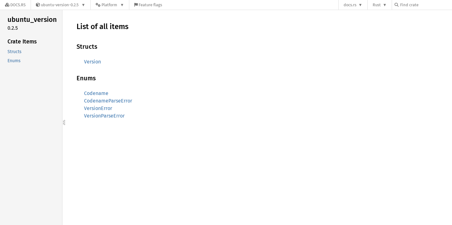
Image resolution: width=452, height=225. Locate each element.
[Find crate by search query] (426, 5)
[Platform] (110, 5)
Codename (96, 93)
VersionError (98, 108)
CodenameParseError (108, 101)
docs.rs (350, 4)
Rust (377, 4)
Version (92, 62)
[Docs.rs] (15, 5)
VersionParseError (104, 116)
